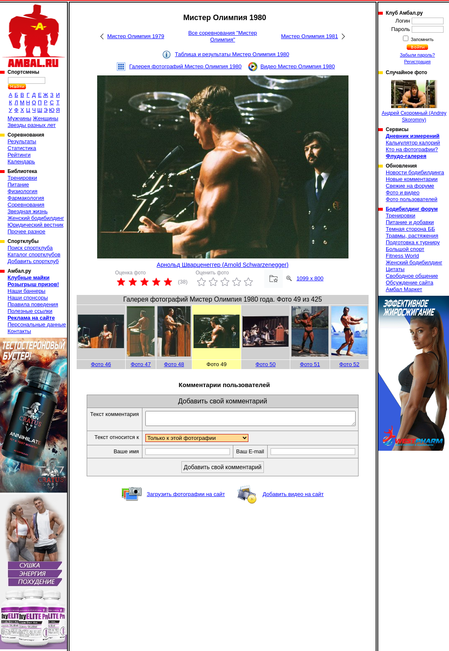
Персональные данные (37, 324)
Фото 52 (349, 364)
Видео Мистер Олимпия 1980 (298, 66)
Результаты (22, 141)
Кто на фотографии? (412, 149)
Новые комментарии (412, 179)
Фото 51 (310, 364)
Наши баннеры (26, 291)
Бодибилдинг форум (412, 209)
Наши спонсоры (28, 297)
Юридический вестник (35, 225)
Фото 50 (265, 364)
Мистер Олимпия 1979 (135, 36)
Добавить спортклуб (33, 261)
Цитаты (395, 269)
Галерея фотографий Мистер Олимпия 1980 (185, 66)
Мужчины (19, 118)
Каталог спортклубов (34, 254)
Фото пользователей (411, 199)
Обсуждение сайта (409, 282)
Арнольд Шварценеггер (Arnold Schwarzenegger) (223, 264)
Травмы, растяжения (412, 235)
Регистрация (417, 61)
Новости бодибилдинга (415, 172)
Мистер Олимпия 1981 (309, 36)
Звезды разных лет (32, 125)
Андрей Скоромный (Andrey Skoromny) (414, 101)
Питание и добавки (410, 222)
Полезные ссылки (30, 311)
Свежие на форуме (410, 186)
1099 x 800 (310, 278)
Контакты (19, 331)
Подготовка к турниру (413, 242)
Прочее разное (26, 231)
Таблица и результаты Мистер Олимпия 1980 (232, 54)
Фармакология (26, 198)
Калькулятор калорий (413, 143)
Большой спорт (405, 249)
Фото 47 (141, 364)
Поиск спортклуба (30, 248)
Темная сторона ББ (410, 229)
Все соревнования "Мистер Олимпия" (222, 36)
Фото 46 (101, 364)
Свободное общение (412, 276)
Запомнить (422, 39)
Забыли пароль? (417, 54)
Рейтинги (19, 155)
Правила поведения (33, 304)
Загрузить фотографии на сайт (186, 496)
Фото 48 (174, 364)
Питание (18, 184)
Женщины (45, 118)
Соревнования (26, 205)
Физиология (22, 191)
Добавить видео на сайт (293, 496)
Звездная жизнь (28, 211)
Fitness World (402, 256)
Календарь (21, 161)
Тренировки (22, 178)
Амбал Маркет (404, 289)
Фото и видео (403, 192)
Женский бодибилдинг (36, 218)
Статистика (22, 148)
